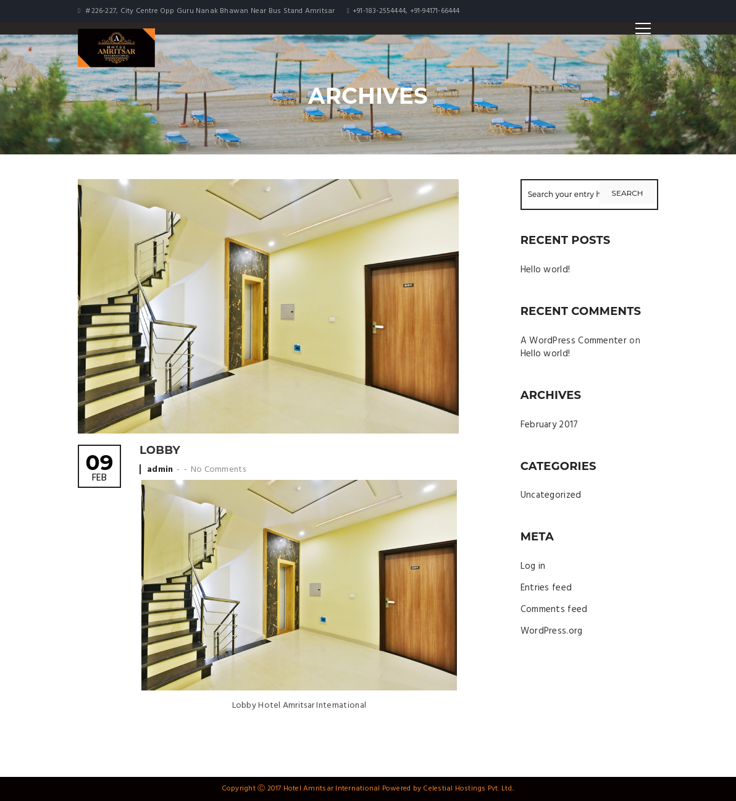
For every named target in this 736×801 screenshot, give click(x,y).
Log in (533, 566)
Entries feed (546, 588)
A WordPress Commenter (574, 340)
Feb (99, 469)
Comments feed (554, 609)
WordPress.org (552, 631)
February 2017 (550, 424)
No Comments (218, 470)
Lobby (160, 450)
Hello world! (546, 269)
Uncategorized (551, 495)
